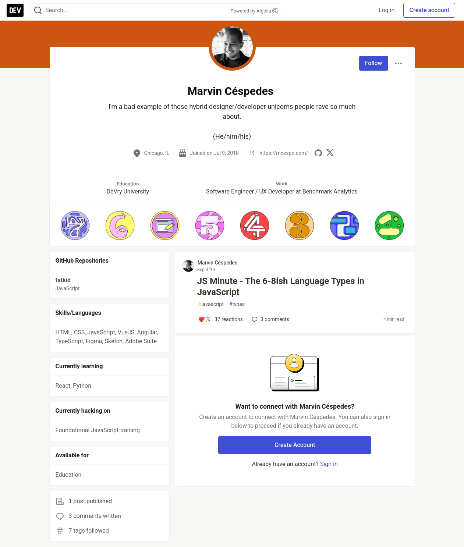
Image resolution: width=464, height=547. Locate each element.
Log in (386, 10)
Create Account (294, 444)
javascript (211, 304)
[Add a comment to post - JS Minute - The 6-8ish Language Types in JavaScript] (220, 319)
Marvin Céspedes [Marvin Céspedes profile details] (217, 263)
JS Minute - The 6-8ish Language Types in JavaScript (280, 286)
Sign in (329, 464)
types (237, 304)
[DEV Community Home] (15, 10)
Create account (429, 10)
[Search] (38, 10)
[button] (75, 225)
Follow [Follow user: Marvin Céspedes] (373, 63)
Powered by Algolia (253, 11)
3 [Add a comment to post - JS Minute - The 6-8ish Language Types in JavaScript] (269, 319)
